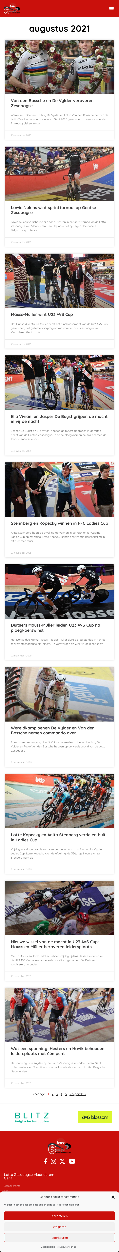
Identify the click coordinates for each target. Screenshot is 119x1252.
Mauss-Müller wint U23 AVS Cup (42, 314)
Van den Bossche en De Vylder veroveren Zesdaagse (52, 103)
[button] (113, 1197)
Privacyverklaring (66, 1246)
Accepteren (59, 1216)
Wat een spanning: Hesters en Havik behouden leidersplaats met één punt (58, 1051)
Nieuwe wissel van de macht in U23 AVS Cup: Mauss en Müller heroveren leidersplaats (55, 944)
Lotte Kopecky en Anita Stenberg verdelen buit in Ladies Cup (58, 837)
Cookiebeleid (48, 1246)
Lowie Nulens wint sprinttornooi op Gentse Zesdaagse (53, 210)
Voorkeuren (59, 1238)
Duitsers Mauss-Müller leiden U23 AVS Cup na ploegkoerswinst (55, 627)
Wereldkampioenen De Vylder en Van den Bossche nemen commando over (53, 730)
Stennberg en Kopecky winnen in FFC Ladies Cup (59, 523)
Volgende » (77, 1094)
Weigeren (59, 1227)
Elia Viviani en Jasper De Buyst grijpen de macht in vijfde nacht (59, 419)
